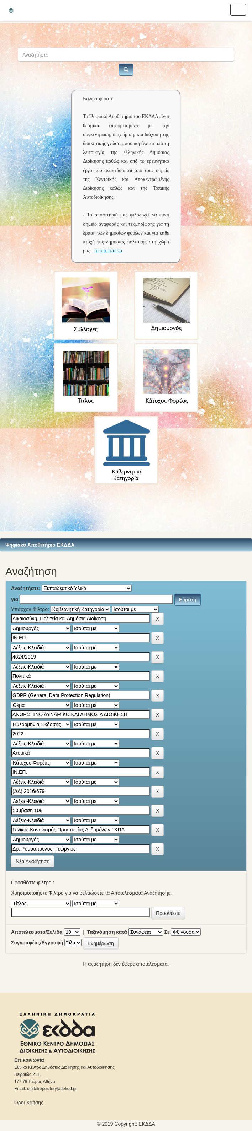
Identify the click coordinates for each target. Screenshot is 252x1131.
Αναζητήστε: (26, 588)
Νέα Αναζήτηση (32, 861)
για (14, 599)
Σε (167, 932)
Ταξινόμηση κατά (107, 932)
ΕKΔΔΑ (146, 1124)
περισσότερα (108, 250)
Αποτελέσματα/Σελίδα (37, 932)
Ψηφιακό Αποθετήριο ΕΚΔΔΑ (39, 545)
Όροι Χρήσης (28, 1102)
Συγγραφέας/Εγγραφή (37, 942)
